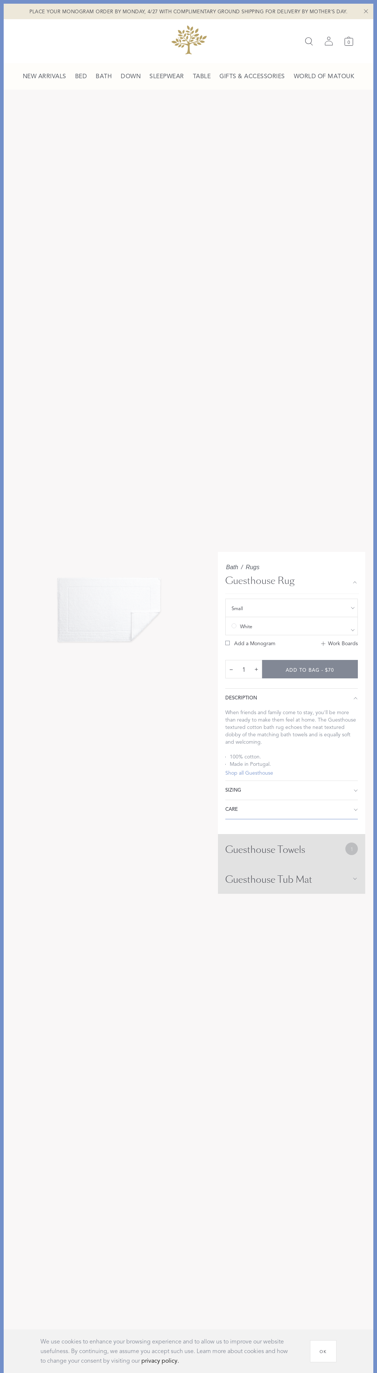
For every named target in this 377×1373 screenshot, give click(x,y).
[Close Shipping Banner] (366, 11)
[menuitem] (44, 76)
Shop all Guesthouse (249, 773)
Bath (232, 567)
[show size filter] (291, 608)
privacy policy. (160, 1361)
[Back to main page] (188, 39)
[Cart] (349, 41)
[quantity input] (244, 669)
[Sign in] (329, 41)
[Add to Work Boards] (339, 643)
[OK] (323, 1351)
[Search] (309, 41)
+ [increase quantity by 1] (256, 669)
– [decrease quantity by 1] (231, 669)
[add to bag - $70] (310, 669)
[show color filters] (291, 626)
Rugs (252, 567)
